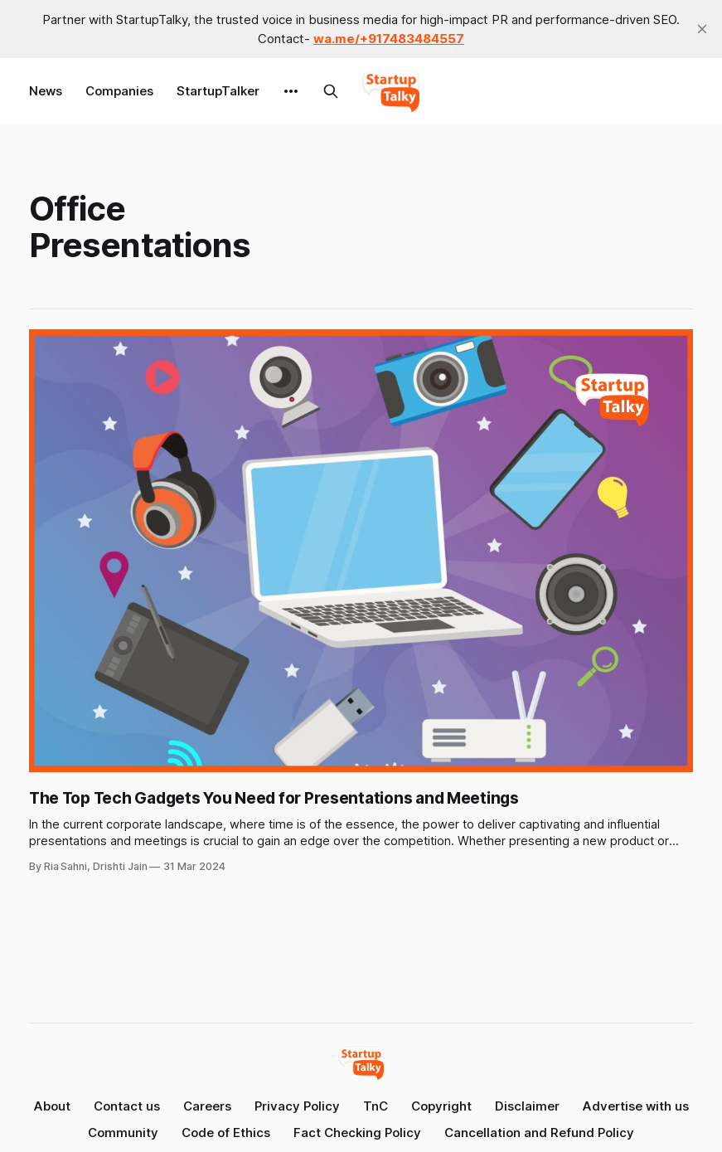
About (52, 1106)
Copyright (441, 1106)
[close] (702, 29)
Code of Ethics (226, 1132)
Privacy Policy (297, 1106)
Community (123, 1132)
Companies (119, 91)
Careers (207, 1106)
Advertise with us (636, 1106)
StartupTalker (218, 91)
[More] (291, 91)
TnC (375, 1106)
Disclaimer (527, 1106)
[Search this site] (330, 91)
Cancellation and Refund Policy (539, 1132)
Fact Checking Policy (357, 1132)
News (45, 91)
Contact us (127, 1106)
